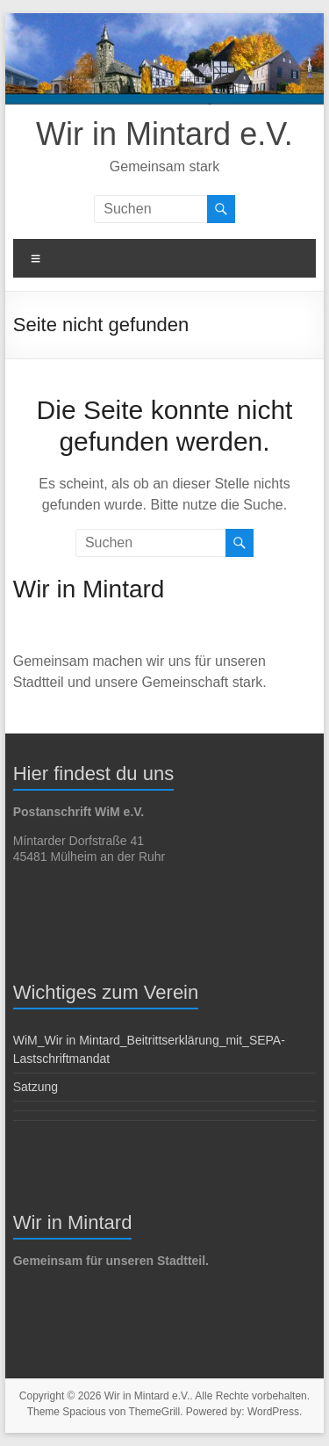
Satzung (35, 1087)
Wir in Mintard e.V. (164, 134)
